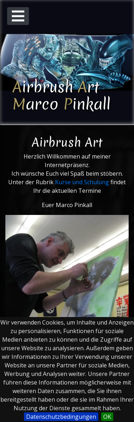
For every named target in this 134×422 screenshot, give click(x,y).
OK (107, 417)
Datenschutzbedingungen (61, 417)
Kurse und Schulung (82, 182)
